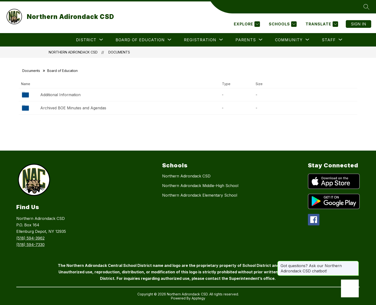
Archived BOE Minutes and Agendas (73, 108)
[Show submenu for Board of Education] (140, 40)
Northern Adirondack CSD (73, 52)
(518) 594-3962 (30, 238)
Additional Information (60, 94)
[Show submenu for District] (86, 40)
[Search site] (366, 7)
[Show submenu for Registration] (200, 40)
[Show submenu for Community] (289, 40)
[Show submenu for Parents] (245, 40)
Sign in (358, 24)
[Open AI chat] (350, 288)
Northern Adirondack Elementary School (199, 195)
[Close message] (354, 263)
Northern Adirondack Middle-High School (200, 185)
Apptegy (198, 298)
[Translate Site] (321, 24)
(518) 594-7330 (30, 244)
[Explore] (246, 24)
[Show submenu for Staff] (329, 40)
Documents (119, 52)
